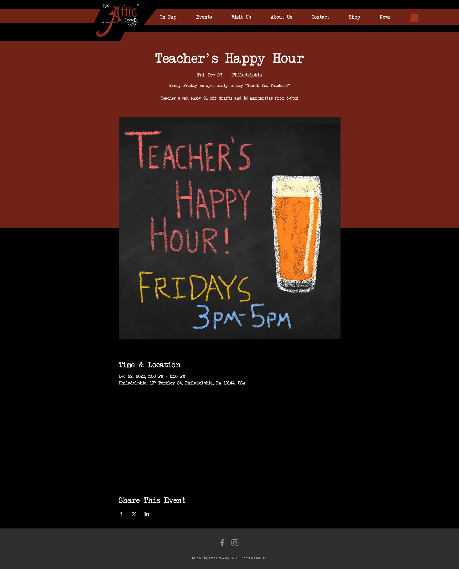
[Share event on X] (134, 514)
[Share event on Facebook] (121, 514)
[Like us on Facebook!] (222, 542)
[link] (414, 17)
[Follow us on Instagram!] (235, 542)
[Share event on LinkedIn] (147, 514)
